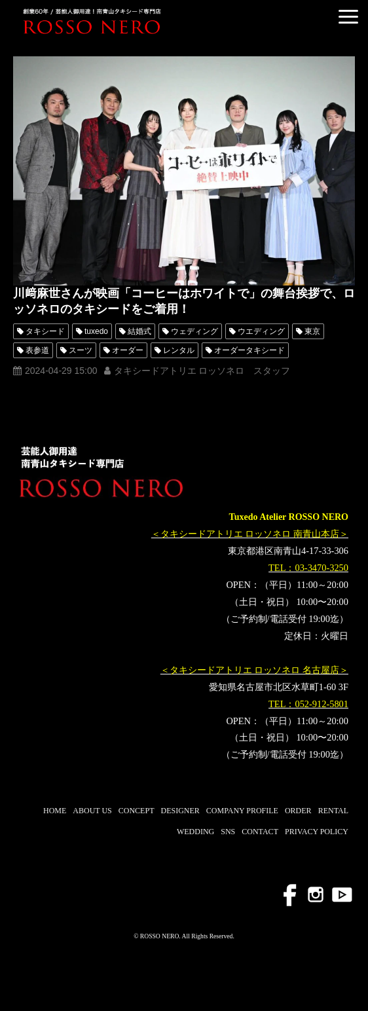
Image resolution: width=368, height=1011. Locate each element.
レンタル (178, 350)
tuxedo (96, 331)
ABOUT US (92, 811)
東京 (312, 331)
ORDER (298, 811)
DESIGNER (179, 811)
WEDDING (195, 832)
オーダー (127, 350)
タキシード (45, 331)
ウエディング (261, 331)
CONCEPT (137, 811)
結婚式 (139, 331)
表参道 (37, 350)
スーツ (80, 350)
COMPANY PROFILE (242, 811)
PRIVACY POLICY (316, 832)
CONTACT (260, 832)
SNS (228, 832)
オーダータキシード (249, 350)
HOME (54, 811)
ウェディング (194, 331)
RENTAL (333, 811)
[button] (348, 16)
